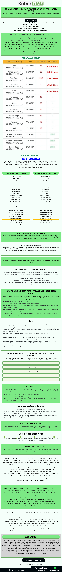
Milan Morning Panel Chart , (10, 473)
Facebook (29, 560)
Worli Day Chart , (53, 488)
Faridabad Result (16, 189)
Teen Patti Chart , (44, 488)
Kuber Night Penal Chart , (16, 471)
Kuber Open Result (16, 183)
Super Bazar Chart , (34, 488)
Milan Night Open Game (50, 46)
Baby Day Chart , (31, 492)
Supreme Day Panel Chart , (23, 480)
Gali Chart (46, 193)
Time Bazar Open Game (15, 53)
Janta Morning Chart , (9, 492)
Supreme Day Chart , (25, 465)
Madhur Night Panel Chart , (14, 478)
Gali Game (27, 44)
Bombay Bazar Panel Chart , (48, 515)
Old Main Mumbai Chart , (20, 460)
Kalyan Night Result (16, 176)
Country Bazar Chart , (20, 490)
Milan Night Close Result (16, 201)
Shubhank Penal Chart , (37, 503)
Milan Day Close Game (50, 44)
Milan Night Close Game (11, 46)
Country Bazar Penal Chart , (23, 512)
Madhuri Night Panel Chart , (51, 473)
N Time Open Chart (46, 225)
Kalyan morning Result (16, 187)
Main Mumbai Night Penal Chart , (32, 523)
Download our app (15, 570)
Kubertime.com (27, 564)
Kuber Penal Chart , (36, 469)
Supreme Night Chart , (36, 465)
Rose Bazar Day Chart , (21, 495)
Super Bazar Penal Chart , (51, 501)
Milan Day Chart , (54, 460)
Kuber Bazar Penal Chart (49, 530)
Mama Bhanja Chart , (48, 465)
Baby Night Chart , (40, 492)
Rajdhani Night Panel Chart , (16, 475)
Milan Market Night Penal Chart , (34, 530)
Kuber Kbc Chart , (10, 490)
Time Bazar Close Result (16, 220)
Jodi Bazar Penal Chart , (31, 525)
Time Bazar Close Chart (46, 220)
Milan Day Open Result (16, 206)
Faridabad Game (9, 44)
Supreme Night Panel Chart (38, 480)
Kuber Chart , (43, 458)
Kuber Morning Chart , (24, 458)
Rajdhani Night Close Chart (46, 212)
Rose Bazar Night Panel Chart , (14, 528)
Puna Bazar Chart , (51, 490)
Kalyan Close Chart (46, 199)
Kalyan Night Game (9, 42)
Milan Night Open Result (16, 204)
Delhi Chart (46, 178)
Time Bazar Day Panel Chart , (30, 528)
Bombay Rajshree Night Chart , (12, 501)
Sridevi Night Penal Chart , (48, 469)
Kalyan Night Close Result (16, 218)
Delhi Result (16, 178)
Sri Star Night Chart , (23, 488)
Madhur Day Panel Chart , (46, 475)
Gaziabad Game (19, 44)
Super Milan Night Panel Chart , (46, 519)
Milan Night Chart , (7, 462)
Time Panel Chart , (24, 467)
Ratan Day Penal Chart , (50, 503)
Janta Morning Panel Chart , (52, 517)
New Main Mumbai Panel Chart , (11, 517)
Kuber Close (41, 42)
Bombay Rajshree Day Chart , (45, 499)
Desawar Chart (46, 229)
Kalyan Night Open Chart (46, 216)
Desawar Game (49, 53)
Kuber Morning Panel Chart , (47, 467)
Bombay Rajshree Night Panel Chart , (16, 530)
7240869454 (54, 569)
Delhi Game (18, 42)
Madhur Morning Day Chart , (31, 475)
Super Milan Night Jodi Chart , (29, 499)
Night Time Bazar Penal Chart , (15, 523)
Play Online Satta (31, 20)
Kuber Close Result (16, 185)
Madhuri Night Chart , (18, 462)
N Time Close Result (16, 227)
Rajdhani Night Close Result (16, 212)
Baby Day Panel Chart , (23, 521)
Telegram (38, 560)
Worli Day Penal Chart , (24, 503)
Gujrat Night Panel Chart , (37, 517)
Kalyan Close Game (24, 46)
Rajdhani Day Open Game (30, 49)
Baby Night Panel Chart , (36, 521)
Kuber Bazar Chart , (25, 501)
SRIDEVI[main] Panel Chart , (51, 512)
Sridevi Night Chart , (52, 458)
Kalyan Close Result (16, 199)
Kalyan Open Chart (46, 197)
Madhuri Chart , (35, 458)
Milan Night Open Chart (46, 204)
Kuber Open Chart (46, 183)
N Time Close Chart (46, 227)
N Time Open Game (28, 53)
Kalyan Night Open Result (15, 216)
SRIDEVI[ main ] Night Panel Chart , (15, 515)
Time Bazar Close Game (53, 51)
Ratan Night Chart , (41, 490)
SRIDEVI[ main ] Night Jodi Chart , (29, 497)
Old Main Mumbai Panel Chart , (31, 471)
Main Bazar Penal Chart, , (46, 471)
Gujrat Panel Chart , (25, 517)
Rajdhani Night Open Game (10, 51)
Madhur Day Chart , (43, 462)
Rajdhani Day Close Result (16, 208)
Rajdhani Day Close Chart (46, 208)
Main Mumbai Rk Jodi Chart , (48, 495)
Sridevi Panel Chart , (34, 467)
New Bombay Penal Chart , (10, 521)
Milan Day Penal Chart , (24, 473)
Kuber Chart (46, 180)
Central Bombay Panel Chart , (15, 519)
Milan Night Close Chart (46, 201)
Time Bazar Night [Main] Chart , (33, 515)
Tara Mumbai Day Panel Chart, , (30, 478)
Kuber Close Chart (46, 185)
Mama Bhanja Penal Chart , (11, 488)
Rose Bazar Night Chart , (34, 495)
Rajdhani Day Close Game (15, 49)
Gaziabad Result (16, 191)
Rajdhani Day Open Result (16, 210)
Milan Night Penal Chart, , (37, 473)
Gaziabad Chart (46, 191)
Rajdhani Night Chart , (13, 465)
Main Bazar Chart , (32, 460)
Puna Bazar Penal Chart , (37, 512)
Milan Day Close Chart (46, 195)
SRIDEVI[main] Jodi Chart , (14, 497)
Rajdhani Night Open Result (16, 214)
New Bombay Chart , (21, 492)
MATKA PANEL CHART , (13, 467)
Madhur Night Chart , (54, 462)
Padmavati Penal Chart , (25, 469)
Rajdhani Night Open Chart (46, 214)
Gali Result (16, 193)
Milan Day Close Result (16, 195)
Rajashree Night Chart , (52, 492)
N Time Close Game (39, 53)
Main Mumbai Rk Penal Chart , (50, 521)
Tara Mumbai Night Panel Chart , (46, 478)
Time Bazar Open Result (16, 222)
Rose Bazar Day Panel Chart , (44, 525)
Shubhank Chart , (31, 490)
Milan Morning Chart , (43, 460)
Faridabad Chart (46, 189)
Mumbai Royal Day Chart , (47, 523)
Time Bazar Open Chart (46, 222)
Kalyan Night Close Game (39, 51)
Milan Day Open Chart (46, 206)
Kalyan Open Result (16, 197)
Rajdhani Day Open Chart (46, 210)
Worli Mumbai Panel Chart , (30, 519)
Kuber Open (34, 42)
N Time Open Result (16, 225)
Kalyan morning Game (51, 42)
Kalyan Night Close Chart (46, 218)
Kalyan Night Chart (46, 176)
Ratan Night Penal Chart (31, 506)
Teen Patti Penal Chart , (12, 503)
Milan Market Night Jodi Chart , (46, 497)
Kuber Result (16, 180)
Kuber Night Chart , (8, 460)
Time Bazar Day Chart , (15, 499)
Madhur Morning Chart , (31, 462)
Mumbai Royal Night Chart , (17, 525)
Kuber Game (26, 42)
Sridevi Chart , (14, 458)
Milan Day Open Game (37, 44)
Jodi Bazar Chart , (11, 495)
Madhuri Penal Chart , (12, 469)
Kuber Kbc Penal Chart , (10, 512)
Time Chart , (7, 458)
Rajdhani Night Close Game (45, 49)
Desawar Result (16, 229)
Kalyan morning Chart (46, 187)
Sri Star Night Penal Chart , (37, 501)
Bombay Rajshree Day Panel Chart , (47, 528)
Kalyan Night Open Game (24, 51)
